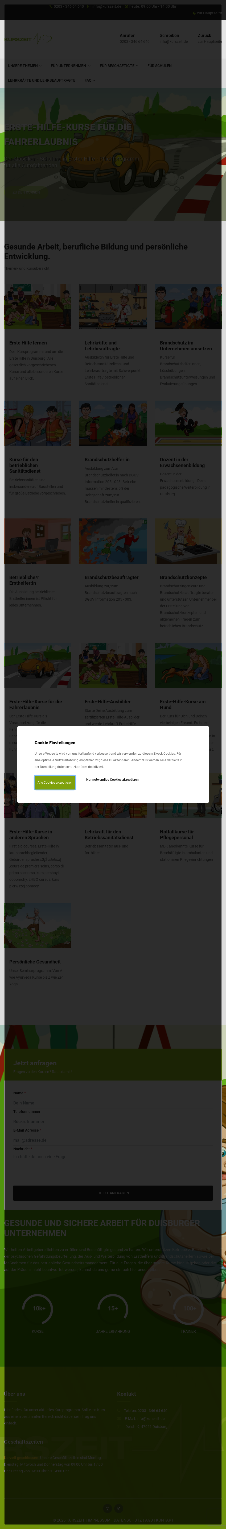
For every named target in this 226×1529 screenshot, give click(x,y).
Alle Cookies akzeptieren (55, 782)
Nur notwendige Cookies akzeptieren (112, 780)
